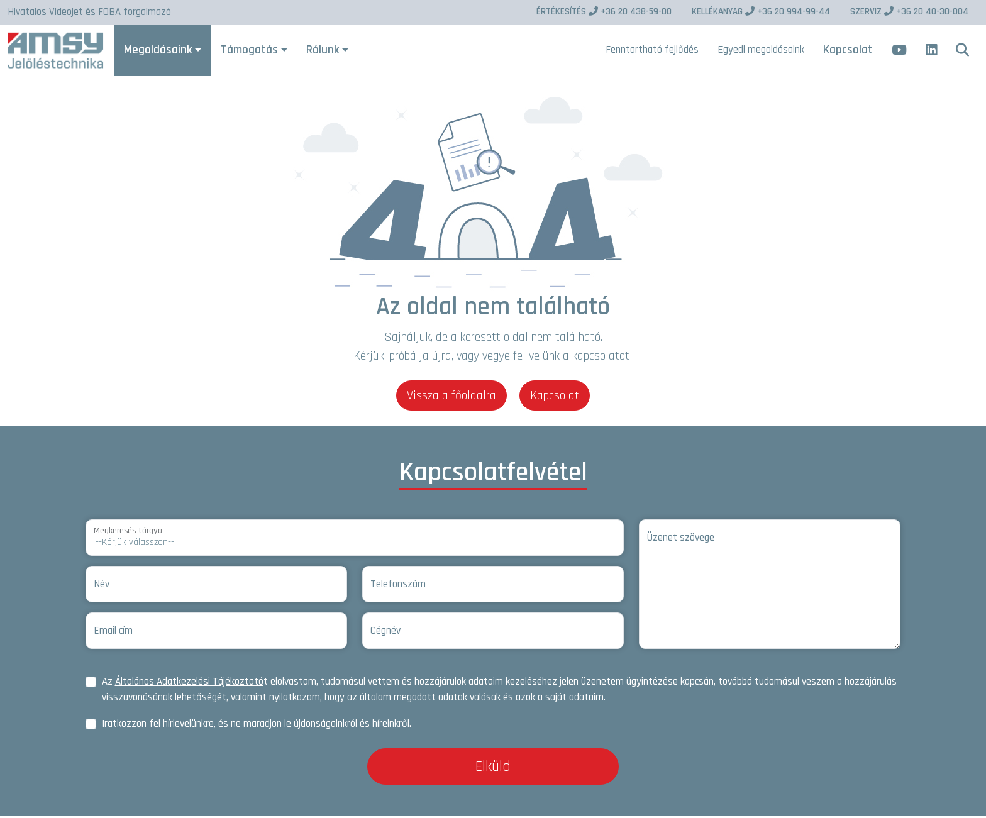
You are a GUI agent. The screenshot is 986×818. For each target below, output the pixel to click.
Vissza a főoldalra (451, 397)
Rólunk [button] (325, 50)
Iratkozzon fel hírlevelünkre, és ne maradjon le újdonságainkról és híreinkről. (256, 725)
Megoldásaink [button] (162, 50)
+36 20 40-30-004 (909, 12)
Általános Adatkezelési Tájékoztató (189, 683)
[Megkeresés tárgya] (355, 539)
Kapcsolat (848, 50)
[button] (962, 52)
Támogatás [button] (252, 50)
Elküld (493, 768)
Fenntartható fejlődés (652, 51)
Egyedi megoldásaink (760, 51)
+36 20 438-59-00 (604, 12)
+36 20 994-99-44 (761, 12)
